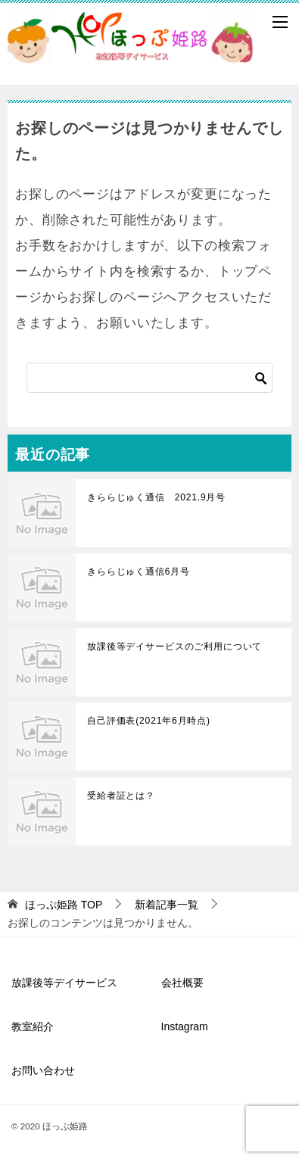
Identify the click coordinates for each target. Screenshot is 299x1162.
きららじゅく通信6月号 (138, 571)
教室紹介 (32, 1026)
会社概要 (182, 983)
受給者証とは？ (121, 795)
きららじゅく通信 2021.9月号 (156, 497)
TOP (63, 905)
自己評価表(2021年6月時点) (148, 720)
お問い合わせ (43, 1070)
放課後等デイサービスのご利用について (174, 646)
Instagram (184, 1026)
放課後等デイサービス (64, 983)
